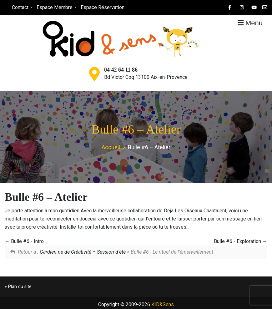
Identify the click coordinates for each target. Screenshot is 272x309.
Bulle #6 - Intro (24, 241)
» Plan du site (18, 286)
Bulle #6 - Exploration (240, 241)
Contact (19, 7)
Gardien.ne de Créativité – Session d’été (83, 252)
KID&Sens (162, 304)
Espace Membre (54, 7)
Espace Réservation (102, 7)
